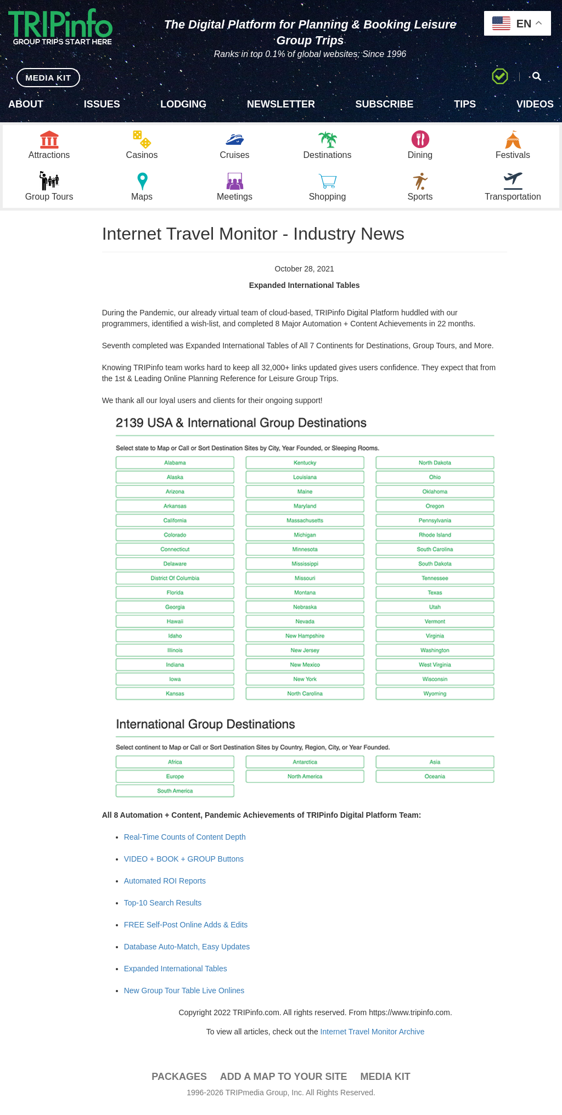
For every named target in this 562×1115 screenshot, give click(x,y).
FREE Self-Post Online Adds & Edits (186, 931)
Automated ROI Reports (165, 887)
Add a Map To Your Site (283, 1083)
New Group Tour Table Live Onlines (184, 997)
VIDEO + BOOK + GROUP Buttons (184, 865)
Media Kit (385, 1083)
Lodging (183, 104)
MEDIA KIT (44, 77)
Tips (465, 104)
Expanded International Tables (175, 975)
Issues (102, 104)
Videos (535, 104)
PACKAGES (179, 1083)
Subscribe (385, 104)
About (25, 104)
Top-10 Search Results (163, 909)
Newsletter (281, 104)
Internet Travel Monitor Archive (373, 1038)
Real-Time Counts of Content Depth (185, 843)
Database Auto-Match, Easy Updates (187, 953)
